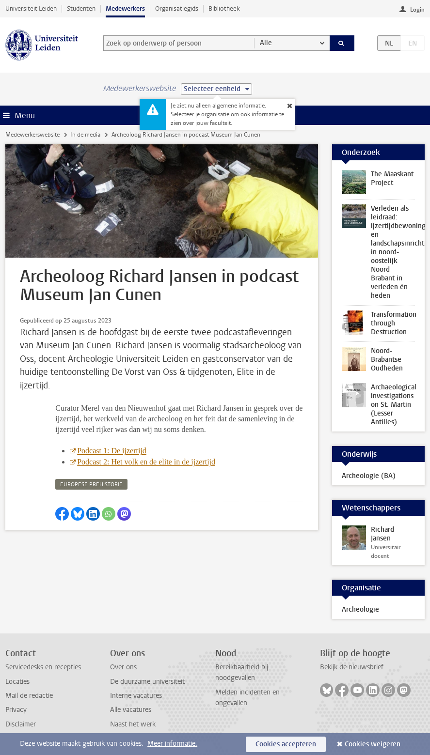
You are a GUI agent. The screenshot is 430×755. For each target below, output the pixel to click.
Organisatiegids (176, 8)
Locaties (17, 681)
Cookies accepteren (285, 744)
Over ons (123, 667)
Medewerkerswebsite (32, 135)
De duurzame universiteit (147, 681)
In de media (85, 135)
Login (417, 10)
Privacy (16, 709)
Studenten (81, 8)
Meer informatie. (172, 743)
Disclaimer (20, 724)
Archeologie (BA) (369, 475)
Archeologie (360, 609)
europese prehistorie (91, 484)
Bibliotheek (224, 8)
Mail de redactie (29, 695)
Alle (266, 42)
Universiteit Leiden (31, 8)
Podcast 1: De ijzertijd (111, 451)
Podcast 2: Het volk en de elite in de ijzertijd (146, 462)
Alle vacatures (130, 709)
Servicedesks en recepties (43, 667)
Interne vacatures (136, 695)
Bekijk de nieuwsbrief (351, 667)
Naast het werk (133, 724)
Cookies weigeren (372, 744)
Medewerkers (125, 8)
